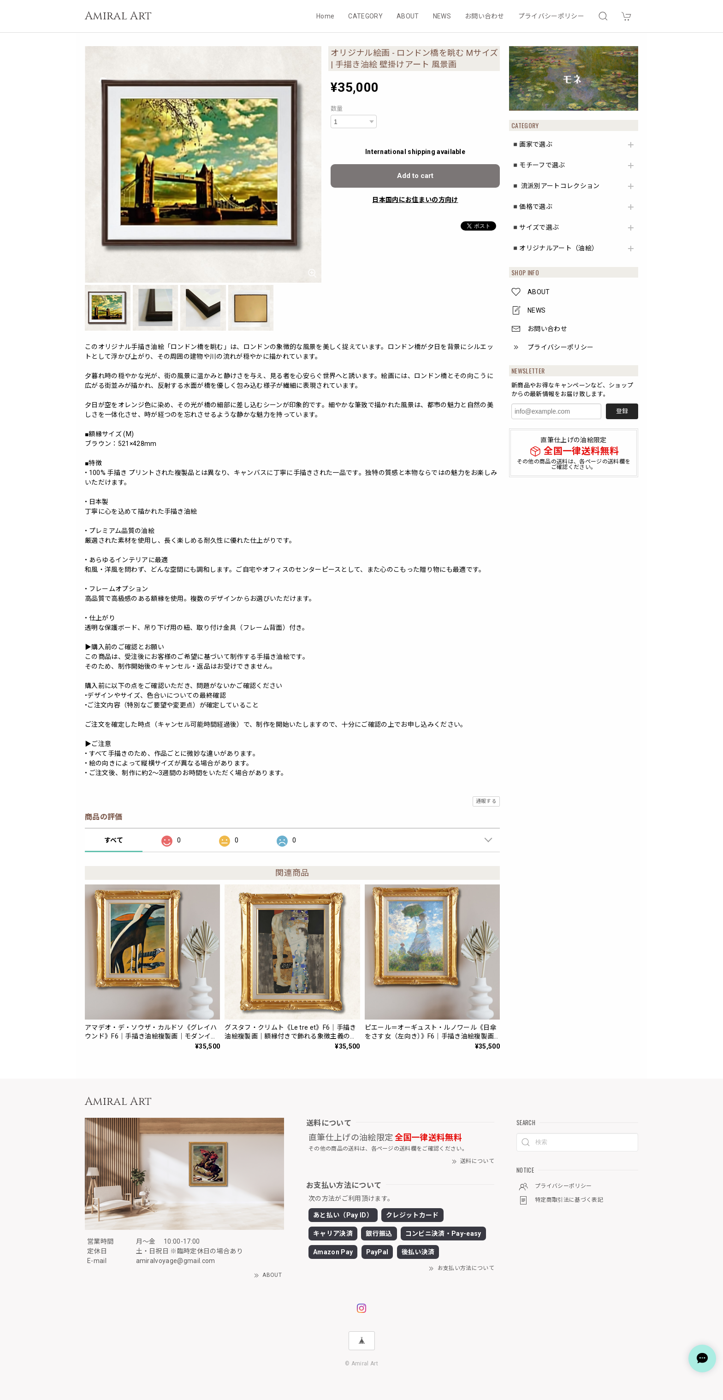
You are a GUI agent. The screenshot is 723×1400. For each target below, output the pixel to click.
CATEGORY (365, 16)
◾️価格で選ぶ (531, 206)
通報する (486, 801)
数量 (337, 108)
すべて (113, 840)
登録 (622, 411)
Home (325, 16)
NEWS (442, 16)
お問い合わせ (484, 16)
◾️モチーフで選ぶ (538, 165)
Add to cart (415, 176)
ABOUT (408, 16)
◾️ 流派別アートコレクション (555, 186)
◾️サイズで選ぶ (535, 227)
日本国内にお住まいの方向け (415, 199)
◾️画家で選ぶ (531, 144)
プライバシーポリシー (551, 16)
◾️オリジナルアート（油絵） (554, 248)
